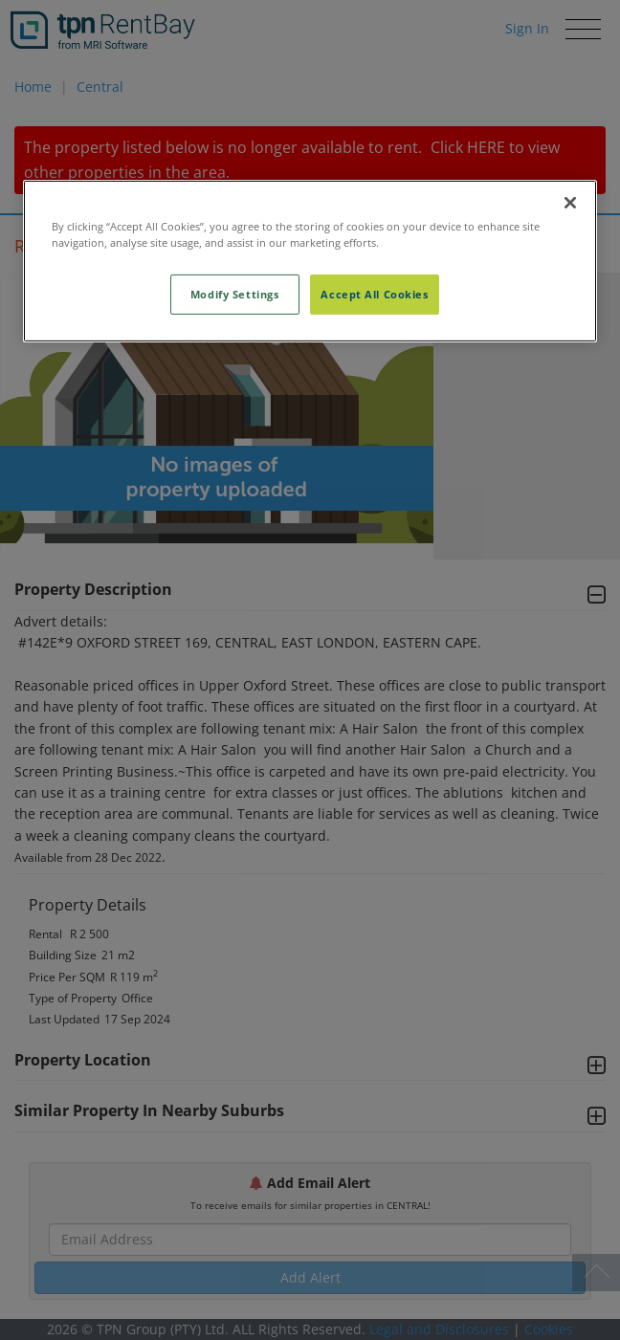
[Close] (570, 203)
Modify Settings (234, 294)
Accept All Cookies (374, 294)
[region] (310, 261)
